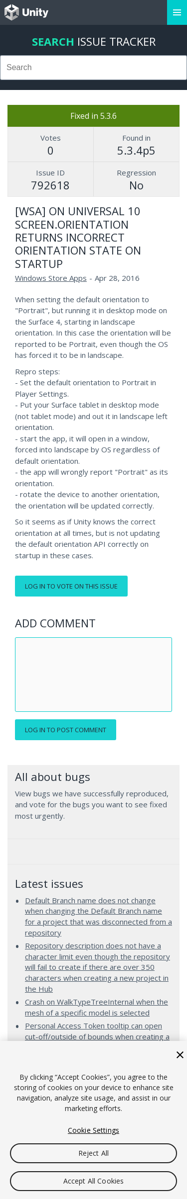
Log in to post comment (65, 729)
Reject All (93, 1153)
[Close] (180, 1055)
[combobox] (93, 68)
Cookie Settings (93, 1130)
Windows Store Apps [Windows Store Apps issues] (51, 278)
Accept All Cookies (93, 1181)
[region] (93, 1120)
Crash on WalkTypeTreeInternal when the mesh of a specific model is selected (96, 1007)
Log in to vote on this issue (71, 586)
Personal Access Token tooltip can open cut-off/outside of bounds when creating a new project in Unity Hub (97, 1036)
